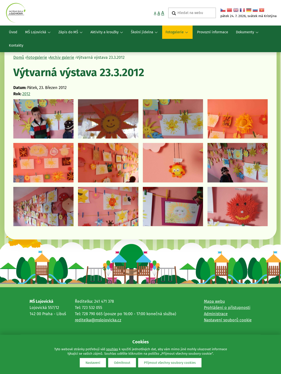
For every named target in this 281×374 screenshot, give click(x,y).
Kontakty (16, 45)
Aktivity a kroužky (105, 34)
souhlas (112, 349)
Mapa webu (214, 301)
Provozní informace (212, 32)
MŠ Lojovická (36, 34)
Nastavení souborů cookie (228, 320)
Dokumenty (245, 34)
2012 (26, 93)
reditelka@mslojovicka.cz (98, 320)
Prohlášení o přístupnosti (227, 307)
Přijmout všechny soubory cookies (170, 363)
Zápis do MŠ (68, 34)
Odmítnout (122, 363)
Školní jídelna (142, 34)
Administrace (216, 313)
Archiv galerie (62, 57)
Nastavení (93, 363)
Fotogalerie (175, 34)
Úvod (13, 32)
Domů (18, 57)
